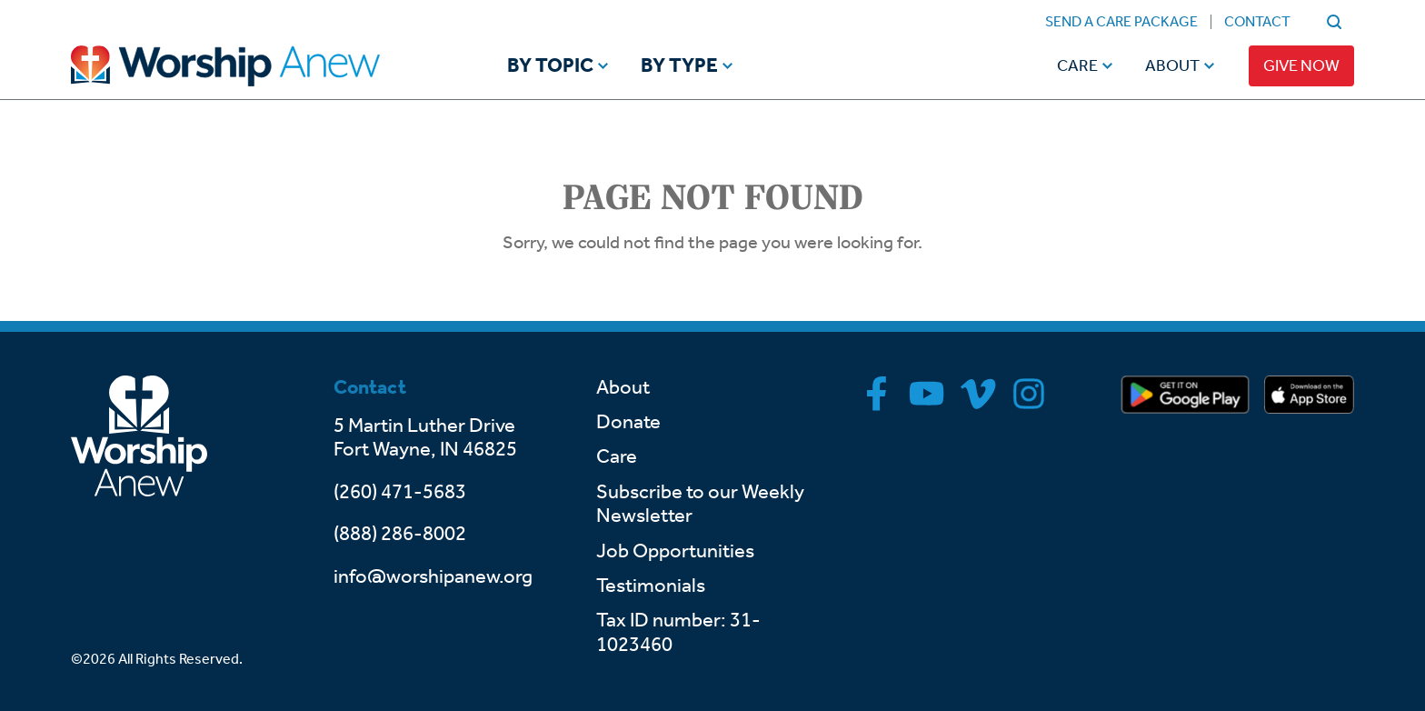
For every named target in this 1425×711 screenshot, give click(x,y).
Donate (628, 422)
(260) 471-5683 (400, 492)
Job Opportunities (675, 551)
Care (1077, 65)
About (1172, 65)
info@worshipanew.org (433, 576)
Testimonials (650, 585)
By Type (679, 66)
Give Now (1301, 65)
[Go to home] (260, 65)
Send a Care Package (1121, 21)
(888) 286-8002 (400, 534)
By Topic (550, 66)
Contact (1257, 21)
